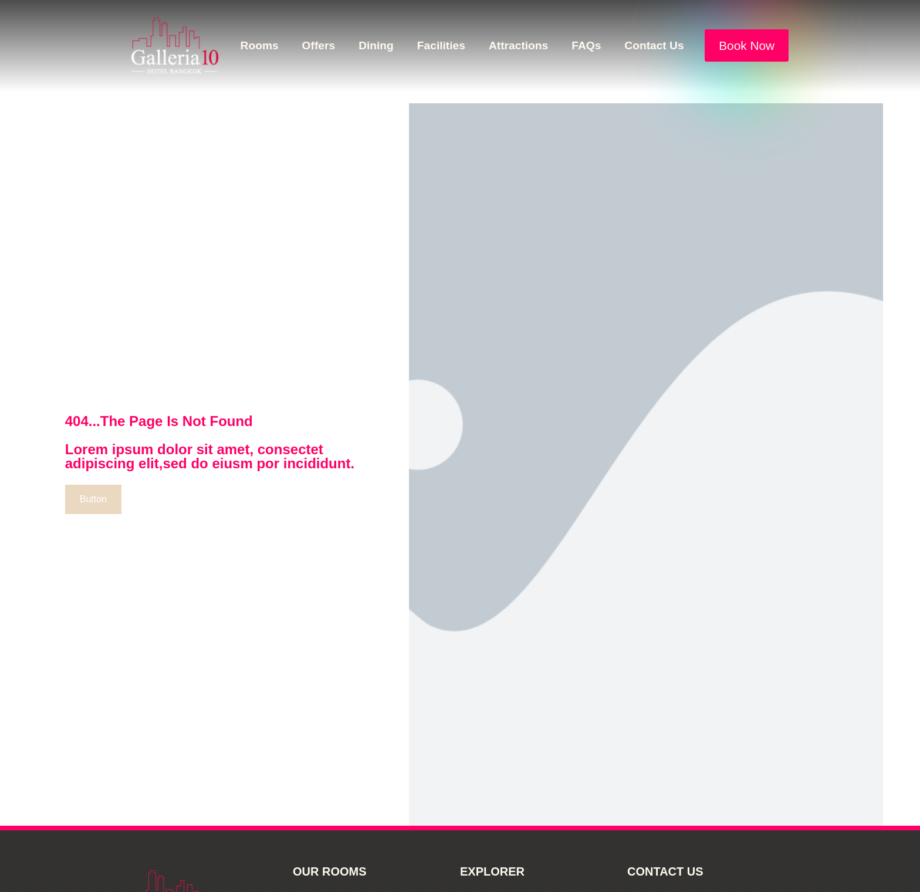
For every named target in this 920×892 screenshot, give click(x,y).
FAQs (586, 45)
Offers (319, 45)
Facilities (441, 45)
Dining (376, 45)
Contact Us (654, 45)
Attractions (518, 45)
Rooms (260, 45)
